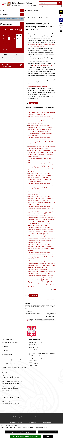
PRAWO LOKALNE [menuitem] (6, 47)
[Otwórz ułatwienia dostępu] (61, 12)
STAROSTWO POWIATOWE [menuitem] (8, 54)
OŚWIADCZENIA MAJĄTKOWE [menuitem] (10, 44)
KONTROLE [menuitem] (4, 111)
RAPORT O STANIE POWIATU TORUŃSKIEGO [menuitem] (9, 129)
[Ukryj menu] (22, 10)
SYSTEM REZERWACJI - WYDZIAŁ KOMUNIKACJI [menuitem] (8, 171)
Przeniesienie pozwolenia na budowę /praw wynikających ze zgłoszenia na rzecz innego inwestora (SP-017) (40, 154)
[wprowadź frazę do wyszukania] (48, 3)
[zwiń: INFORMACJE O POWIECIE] (22, 22)
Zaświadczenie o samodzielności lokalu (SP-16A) (42, 150)
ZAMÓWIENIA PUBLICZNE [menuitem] (8, 136)
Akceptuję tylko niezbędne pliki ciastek (25, 436)
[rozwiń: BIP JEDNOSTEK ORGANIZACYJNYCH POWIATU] (22, 181)
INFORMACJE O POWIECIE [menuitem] (8, 22)
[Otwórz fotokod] (61, 31)
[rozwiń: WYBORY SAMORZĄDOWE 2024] (22, 155)
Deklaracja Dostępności (47, 422)
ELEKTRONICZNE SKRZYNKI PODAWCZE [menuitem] (9, 165)
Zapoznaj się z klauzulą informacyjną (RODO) (20, 432)
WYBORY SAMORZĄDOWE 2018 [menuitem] (10, 158)
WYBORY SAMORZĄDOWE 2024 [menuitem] (10, 155)
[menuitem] (12, 14)
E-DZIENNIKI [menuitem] (5, 175)
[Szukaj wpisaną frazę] (60, 3)
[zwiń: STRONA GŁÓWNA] (22, 14)
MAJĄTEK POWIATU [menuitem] (6, 125)
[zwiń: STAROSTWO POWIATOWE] (22, 54)
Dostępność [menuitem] (4, 178)
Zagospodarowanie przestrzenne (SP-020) (40, 282)
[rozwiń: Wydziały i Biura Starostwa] (22, 69)
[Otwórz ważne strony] (61, 27)
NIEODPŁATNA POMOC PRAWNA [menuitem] (8, 147)
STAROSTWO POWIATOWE (34, 10)
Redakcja (48, 417)
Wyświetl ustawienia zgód (48, 432)
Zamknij (47, 436)
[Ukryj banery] (22, 189)
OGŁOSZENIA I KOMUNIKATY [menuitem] (9, 133)
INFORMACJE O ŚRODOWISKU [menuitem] (9, 143)
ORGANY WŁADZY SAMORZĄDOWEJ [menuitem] (6, 40)
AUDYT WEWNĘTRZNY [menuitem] (7, 115)
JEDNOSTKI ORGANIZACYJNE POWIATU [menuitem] (9, 101)
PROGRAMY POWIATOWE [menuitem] (8, 118)
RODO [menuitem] (2, 51)
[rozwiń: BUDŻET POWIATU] (22, 121)
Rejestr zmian (32, 422)
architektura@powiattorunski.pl (37, 86)
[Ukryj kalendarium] (22, 198)
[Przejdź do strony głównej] (18, 3)
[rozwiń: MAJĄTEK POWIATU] (22, 125)
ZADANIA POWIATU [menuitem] (6, 108)
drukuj (54, 289)
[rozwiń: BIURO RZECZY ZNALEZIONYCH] (22, 151)
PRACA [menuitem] (3, 140)
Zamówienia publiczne (18, 417)
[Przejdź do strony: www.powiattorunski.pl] (61, 23)
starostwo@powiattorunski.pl (13, 360)
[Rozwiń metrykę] (33, 103)
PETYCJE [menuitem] (3, 161)
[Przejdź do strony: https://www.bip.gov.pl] (61, 16)
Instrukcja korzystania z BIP (17, 422)
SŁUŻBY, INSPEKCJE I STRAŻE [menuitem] (9, 105)
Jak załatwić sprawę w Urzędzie (32, 14)
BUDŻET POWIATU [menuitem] (6, 121)
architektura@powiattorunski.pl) (42, 65)
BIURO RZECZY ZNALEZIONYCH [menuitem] (10, 151)
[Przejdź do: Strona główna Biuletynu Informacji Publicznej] (25, 10)
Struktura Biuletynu (35, 417)
